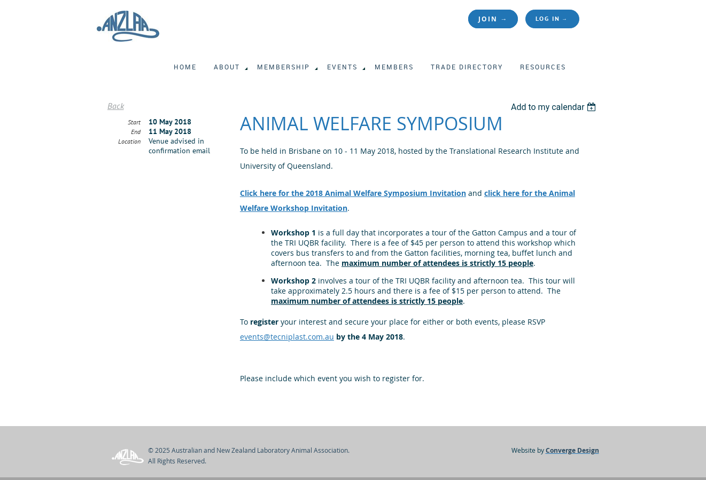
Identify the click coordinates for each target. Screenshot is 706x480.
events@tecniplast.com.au (287, 337)
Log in (548, 18)
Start (134, 122)
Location (129, 141)
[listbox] (555, 107)
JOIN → (493, 18)
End (136, 132)
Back (115, 105)
